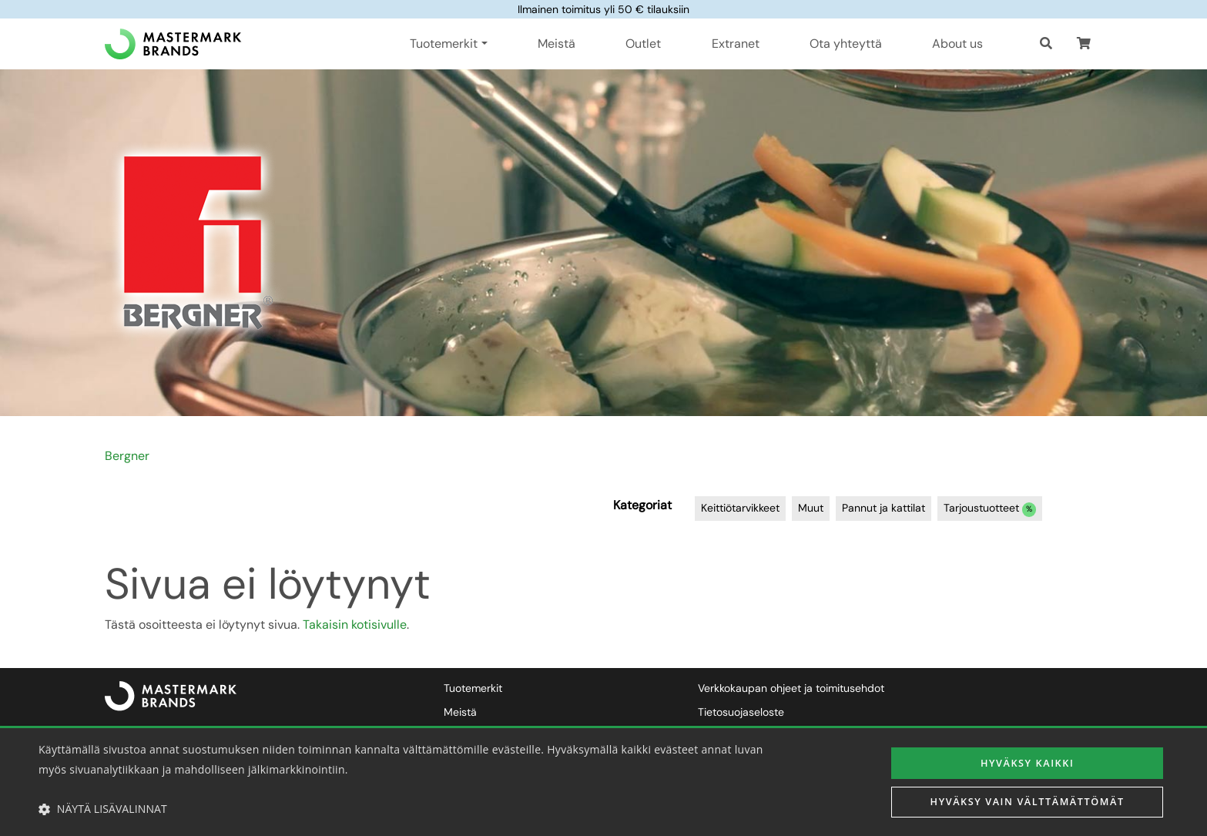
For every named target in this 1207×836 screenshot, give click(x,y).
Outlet (643, 43)
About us (957, 43)
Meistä (556, 43)
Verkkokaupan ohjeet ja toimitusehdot (791, 688)
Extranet (735, 43)
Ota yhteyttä (846, 43)
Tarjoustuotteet (990, 509)
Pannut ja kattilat (883, 508)
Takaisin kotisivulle (355, 624)
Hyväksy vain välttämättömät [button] (1027, 803)
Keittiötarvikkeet (740, 508)
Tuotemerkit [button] (444, 43)
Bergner (127, 456)
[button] (1084, 44)
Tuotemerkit (473, 688)
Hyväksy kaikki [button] (1027, 761)
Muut (810, 508)
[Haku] (1046, 44)
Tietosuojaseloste (741, 712)
